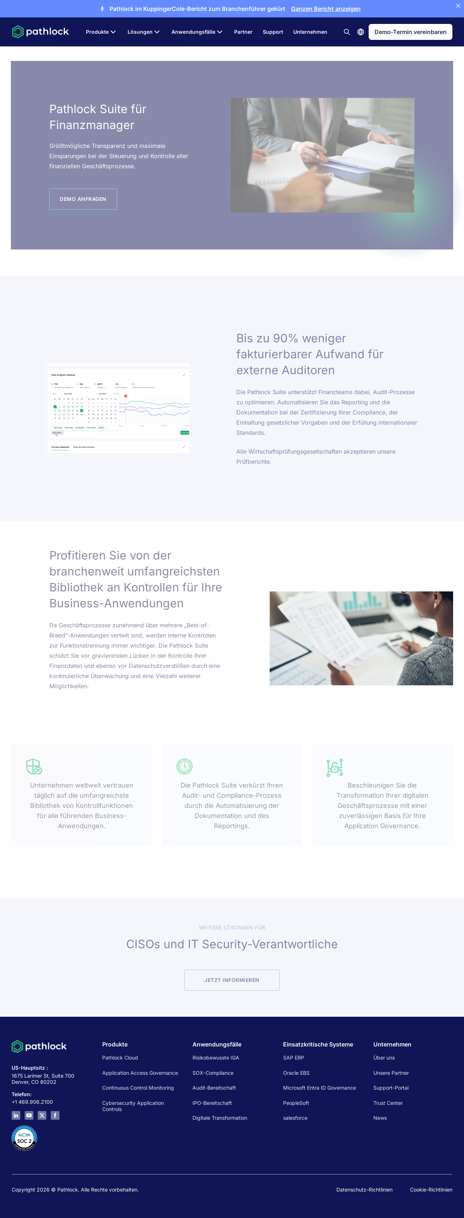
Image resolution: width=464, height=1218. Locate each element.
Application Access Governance (140, 1073)
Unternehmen (310, 32)
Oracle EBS (296, 1073)
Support (273, 32)
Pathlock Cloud (120, 1057)
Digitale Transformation (219, 1118)
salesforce (295, 1118)
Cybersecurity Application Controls (133, 1106)
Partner (243, 32)
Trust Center (388, 1103)
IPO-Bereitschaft (212, 1103)
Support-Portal (391, 1088)
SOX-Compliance (212, 1073)
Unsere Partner (391, 1073)
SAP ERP (293, 1057)
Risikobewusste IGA (215, 1057)
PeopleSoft (296, 1103)
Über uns (384, 1057)
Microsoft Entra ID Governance (319, 1088)
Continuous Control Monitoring (138, 1088)
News (380, 1118)
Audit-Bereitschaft (214, 1088)
